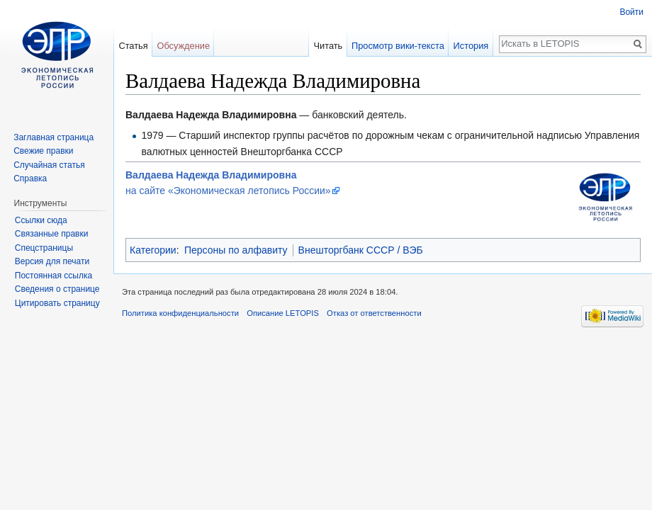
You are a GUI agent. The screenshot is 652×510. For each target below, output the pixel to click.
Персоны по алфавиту (236, 250)
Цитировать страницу (57, 303)
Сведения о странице (57, 289)
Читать (327, 45)
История (471, 45)
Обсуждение (183, 45)
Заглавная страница (53, 137)
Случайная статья (48, 165)
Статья (132, 45)
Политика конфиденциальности (180, 313)
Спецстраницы (44, 248)
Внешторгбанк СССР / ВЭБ (360, 250)
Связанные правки (52, 234)
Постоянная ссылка (53, 275)
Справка (30, 178)
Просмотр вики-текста (398, 45)
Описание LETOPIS (283, 313)
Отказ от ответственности (374, 313)
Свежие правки (43, 151)
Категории (153, 250)
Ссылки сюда (41, 220)
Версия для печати (52, 261)
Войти (631, 12)
